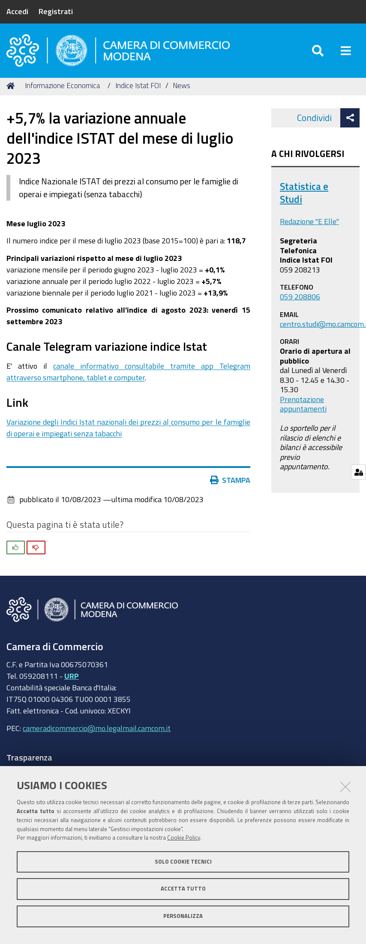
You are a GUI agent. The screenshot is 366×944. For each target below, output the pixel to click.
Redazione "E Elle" (309, 222)
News (181, 86)
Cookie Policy (183, 837)
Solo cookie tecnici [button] (183, 861)
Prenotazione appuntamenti (303, 405)
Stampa (232, 481)
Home (12, 86)
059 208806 (300, 298)
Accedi (17, 11)
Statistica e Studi (304, 194)
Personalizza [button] (183, 916)
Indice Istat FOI (138, 86)
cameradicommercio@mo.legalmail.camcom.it (97, 729)
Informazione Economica (62, 86)
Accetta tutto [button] (183, 888)
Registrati (56, 11)
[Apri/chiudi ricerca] (317, 51)
